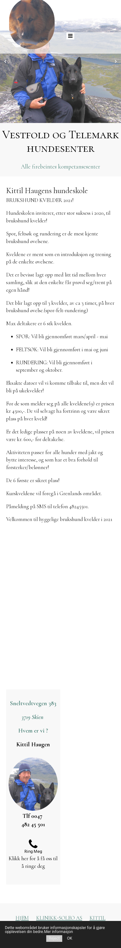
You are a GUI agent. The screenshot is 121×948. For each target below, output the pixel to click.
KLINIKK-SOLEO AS (59, 918)
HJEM (22, 918)
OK (69, 938)
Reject (54, 938)
